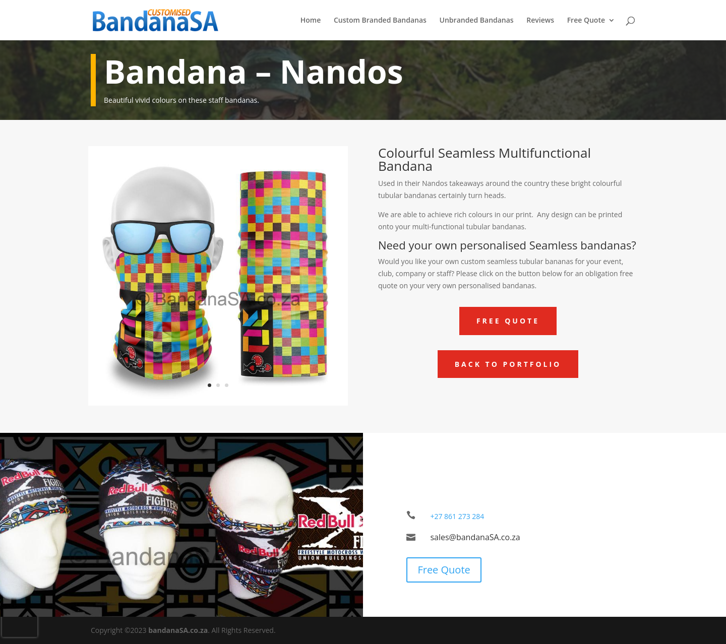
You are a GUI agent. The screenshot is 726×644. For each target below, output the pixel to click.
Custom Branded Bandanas (380, 21)
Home (310, 21)
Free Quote (586, 21)
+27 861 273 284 (457, 516)
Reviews (540, 21)
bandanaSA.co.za (178, 630)
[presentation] (19, 622)
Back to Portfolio (508, 364)
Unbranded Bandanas (477, 21)
